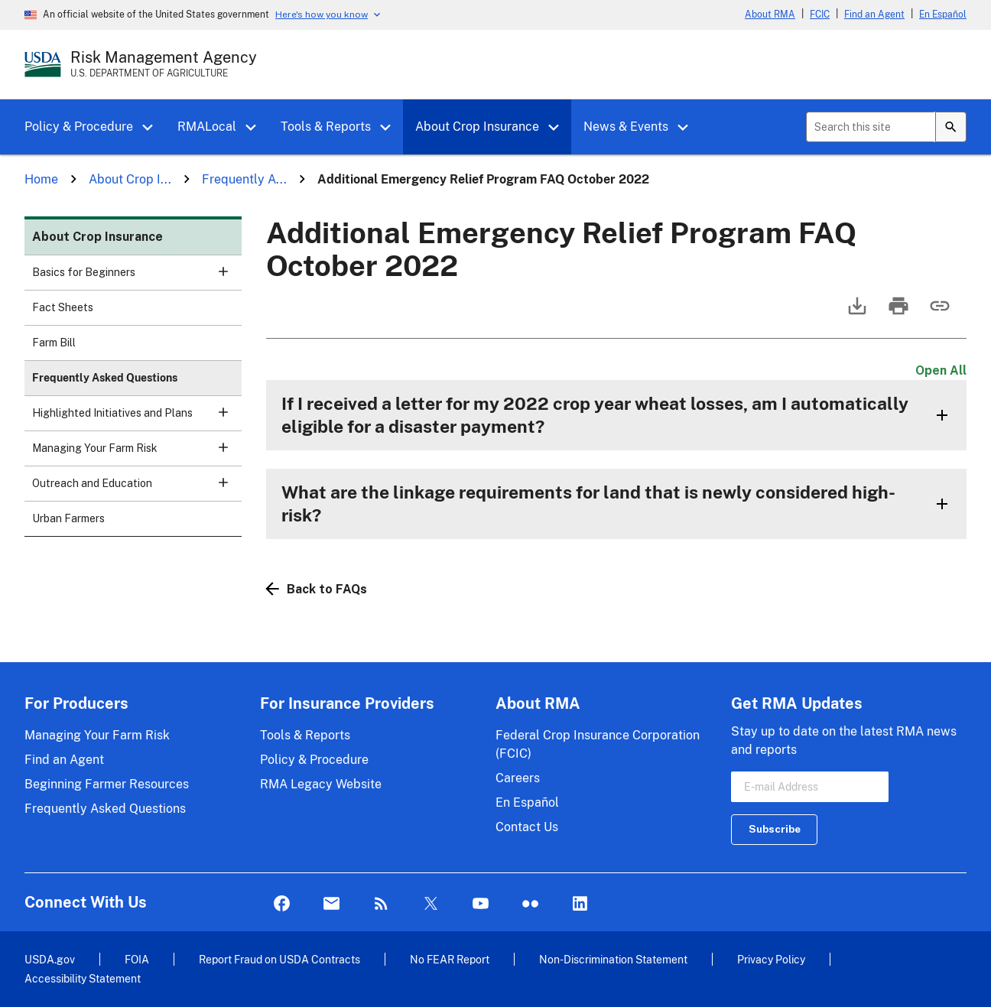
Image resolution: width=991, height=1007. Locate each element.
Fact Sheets (62, 307)
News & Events (625, 126)
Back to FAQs (316, 588)
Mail (331, 904)
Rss (381, 904)
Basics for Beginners (137, 277)
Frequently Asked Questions (104, 378)
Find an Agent (874, 14)
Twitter (430, 904)
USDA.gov (49, 959)
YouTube (480, 904)
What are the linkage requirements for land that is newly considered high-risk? (588, 503)
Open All (941, 370)
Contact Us (527, 827)
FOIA (137, 959)
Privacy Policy (771, 959)
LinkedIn (580, 904)
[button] (153, 128)
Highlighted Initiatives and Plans (137, 418)
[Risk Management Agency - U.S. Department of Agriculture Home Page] (163, 64)
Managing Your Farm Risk (137, 453)
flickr (530, 904)
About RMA (770, 14)
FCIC (820, 14)
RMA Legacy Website (321, 784)
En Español (943, 14)
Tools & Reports (326, 126)
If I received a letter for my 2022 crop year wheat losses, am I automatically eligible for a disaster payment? (594, 415)
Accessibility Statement (82, 978)
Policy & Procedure (78, 126)
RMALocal (206, 126)
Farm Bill (54, 342)
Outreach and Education (137, 488)
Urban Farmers (68, 518)
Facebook (281, 904)
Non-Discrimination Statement (613, 959)
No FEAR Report (449, 959)
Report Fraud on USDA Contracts (279, 959)
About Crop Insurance (477, 126)
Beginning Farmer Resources (106, 784)
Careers (518, 778)
